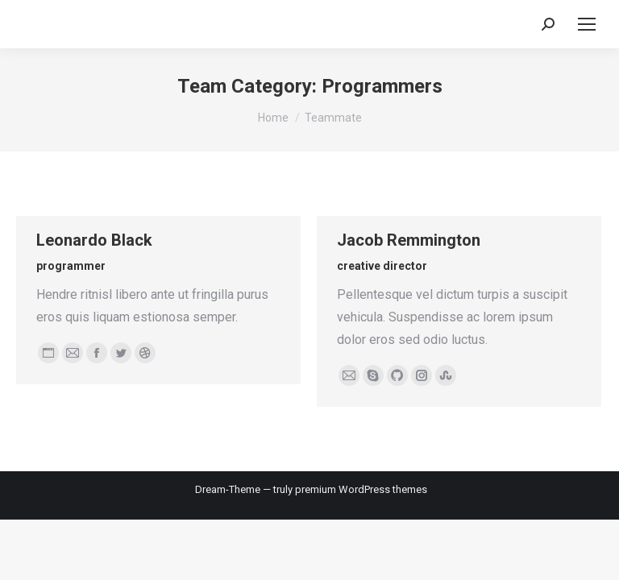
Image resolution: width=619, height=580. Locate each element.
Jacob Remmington (408, 240)
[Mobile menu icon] (587, 24)
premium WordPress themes (361, 489)
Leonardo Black (94, 240)
